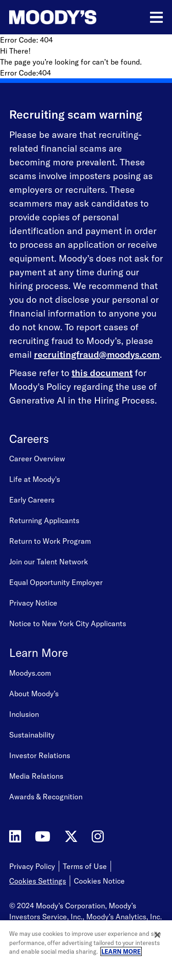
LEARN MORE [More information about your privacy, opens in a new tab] (121, 951)
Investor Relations (39, 755)
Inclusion (24, 714)
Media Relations (36, 776)
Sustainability (32, 734)
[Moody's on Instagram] (98, 836)
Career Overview (37, 458)
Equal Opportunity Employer (56, 582)
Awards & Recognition (46, 796)
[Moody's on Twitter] (71, 836)
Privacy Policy (32, 866)
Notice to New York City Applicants (67, 623)
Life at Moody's (34, 479)
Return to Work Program (50, 541)
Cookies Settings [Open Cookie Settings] (37, 880)
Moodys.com (30, 672)
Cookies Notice (99, 880)
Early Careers (32, 499)
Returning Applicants (44, 520)
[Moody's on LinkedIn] (15, 836)
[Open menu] (156, 17)
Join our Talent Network (48, 561)
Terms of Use (85, 866)
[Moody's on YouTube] (42, 836)
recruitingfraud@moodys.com (97, 354)
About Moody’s (34, 693)
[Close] (157, 935)
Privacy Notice (33, 602)
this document (102, 372)
